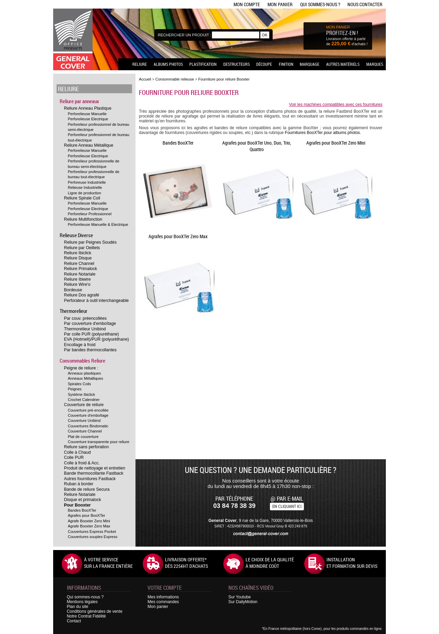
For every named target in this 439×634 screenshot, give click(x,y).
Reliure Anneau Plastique (87, 108)
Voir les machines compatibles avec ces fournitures (335, 104)
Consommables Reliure (82, 360)
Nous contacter (364, 4)
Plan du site (77, 606)
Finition (286, 64)
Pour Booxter (77, 505)
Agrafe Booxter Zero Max (89, 526)
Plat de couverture (83, 437)
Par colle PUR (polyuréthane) (91, 334)
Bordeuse (73, 290)
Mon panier (280, 4)
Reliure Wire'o (77, 284)
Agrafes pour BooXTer (86, 515)
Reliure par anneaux (79, 101)
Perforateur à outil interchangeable (96, 300)
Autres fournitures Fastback (90, 478)
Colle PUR (74, 457)
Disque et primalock (82, 499)
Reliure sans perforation (86, 446)
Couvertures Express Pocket (92, 531)
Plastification (202, 64)
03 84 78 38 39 (234, 505)
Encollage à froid (80, 344)
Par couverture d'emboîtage (90, 323)
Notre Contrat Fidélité (86, 616)
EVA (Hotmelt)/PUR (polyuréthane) (96, 339)
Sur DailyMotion (243, 601)
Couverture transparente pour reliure (98, 442)
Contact (74, 621)
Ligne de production (84, 193)
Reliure (139, 64)
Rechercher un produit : (184, 35)
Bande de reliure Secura (87, 489)
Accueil (145, 79)
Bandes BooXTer (82, 510)
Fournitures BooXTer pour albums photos (322, 132)
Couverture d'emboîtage (88, 415)
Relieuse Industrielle (85, 187)
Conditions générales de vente (94, 611)
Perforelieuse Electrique (88, 119)
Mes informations (163, 597)
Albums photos (168, 64)
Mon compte (247, 4)
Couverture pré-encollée (88, 410)
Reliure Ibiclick (77, 253)
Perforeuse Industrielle (87, 182)
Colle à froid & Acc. (82, 463)
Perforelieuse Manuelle (87, 114)
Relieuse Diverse (76, 235)
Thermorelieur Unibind (85, 329)
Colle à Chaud (77, 452)
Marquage (309, 64)
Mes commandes (163, 601)
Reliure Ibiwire (77, 279)
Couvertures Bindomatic (88, 426)
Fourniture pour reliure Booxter (224, 79)
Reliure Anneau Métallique (89, 145)
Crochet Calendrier (84, 400)
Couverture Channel (85, 431)
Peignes (75, 389)
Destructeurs (236, 64)
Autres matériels (342, 64)
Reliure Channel (79, 263)
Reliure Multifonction (83, 219)
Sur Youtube (239, 597)
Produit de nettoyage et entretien (95, 468)
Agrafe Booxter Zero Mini (89, 521)
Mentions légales (82, 601)
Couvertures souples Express (93, 537)
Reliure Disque (78, 258)
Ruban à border (79, 483)
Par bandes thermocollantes (90, 350)
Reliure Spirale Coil (82, 198)
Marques (374, 64)
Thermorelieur (73, 310)
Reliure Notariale (80, 274)
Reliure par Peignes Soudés (90, 242)
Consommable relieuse (174, 79)
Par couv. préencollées (85, 318)
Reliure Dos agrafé (81, 295)
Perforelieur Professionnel (89, 214)
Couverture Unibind (84, 420)
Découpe (264, 64)
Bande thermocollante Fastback (93, 473)
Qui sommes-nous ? (320, 4)
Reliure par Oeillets (82, 247)
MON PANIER (338, 27)
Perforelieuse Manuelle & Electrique (98, 224)
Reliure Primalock (80, 268)
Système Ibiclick (81, 394)
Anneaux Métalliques (85, 378)
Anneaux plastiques (84, 373)
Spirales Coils (79, 384)
